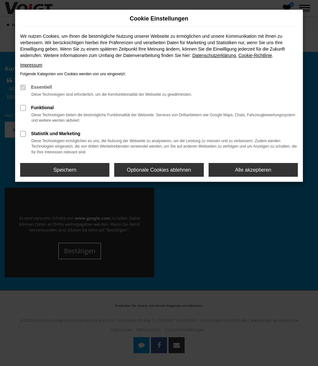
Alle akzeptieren (253, 170)
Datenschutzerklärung (214, 55)
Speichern (64, 170)
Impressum (31, 65)
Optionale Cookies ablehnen (159, 170)
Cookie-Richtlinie (255, 55)
